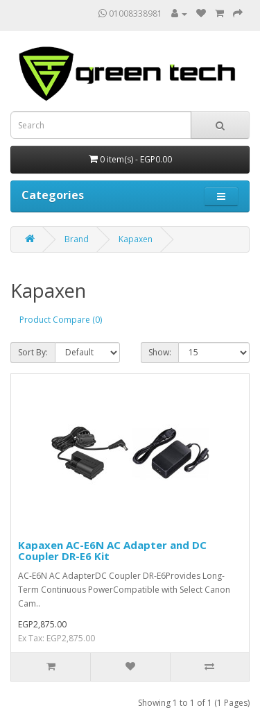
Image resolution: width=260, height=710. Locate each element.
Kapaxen (136, 239)
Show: (159, 352)
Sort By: (33, 352)
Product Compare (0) (60, 320)
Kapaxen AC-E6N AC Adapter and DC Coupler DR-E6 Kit (112, 551)
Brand (76, 239)
